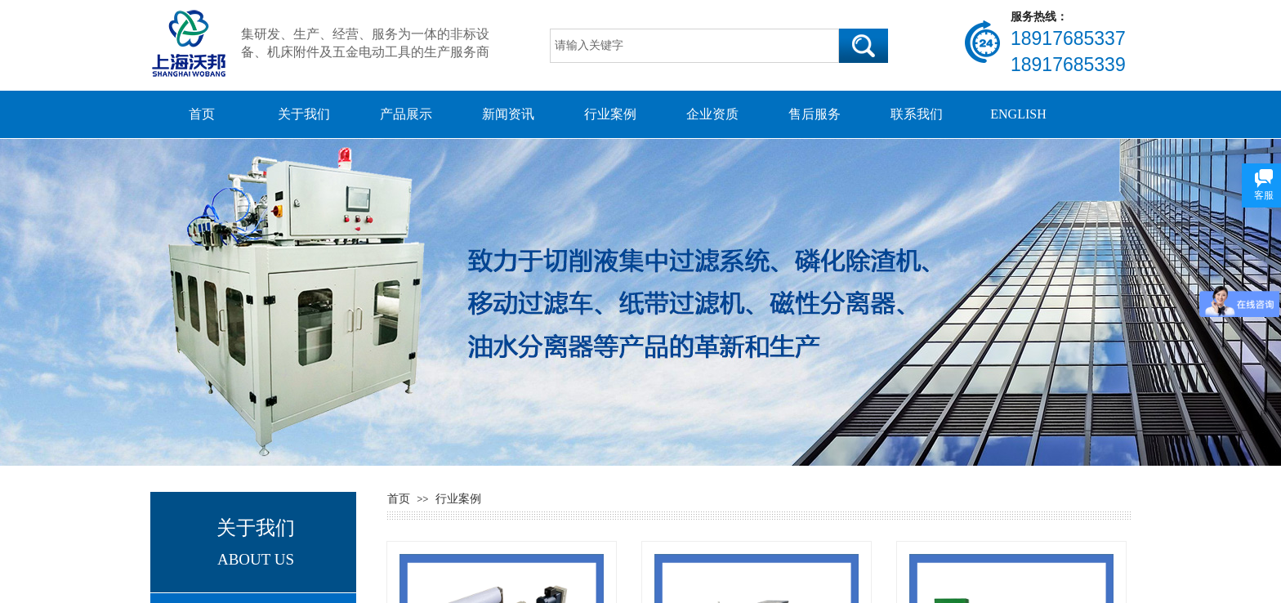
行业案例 (610, 114)
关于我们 (304, 114)
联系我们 (916, 114)
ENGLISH (1018, 114)
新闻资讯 (508, 114)
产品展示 (406, 114)
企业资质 (712, 114)
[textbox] (694, 46)
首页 (202, 114)
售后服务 (814, 114)
